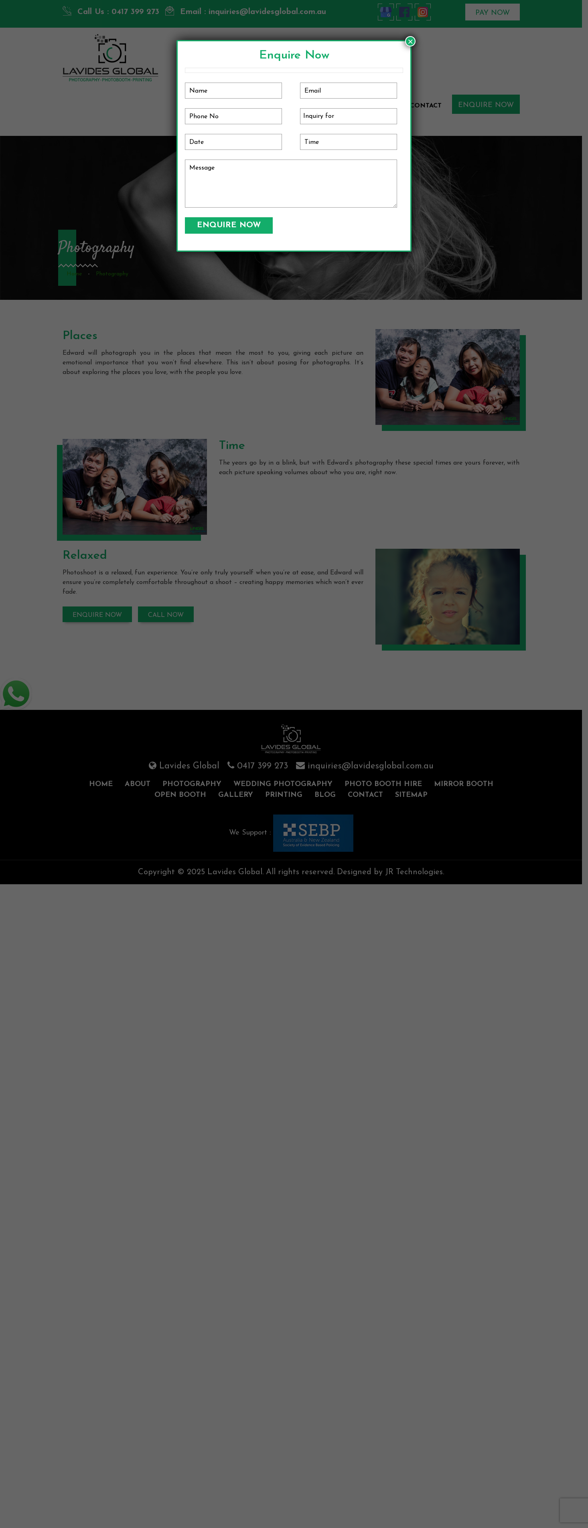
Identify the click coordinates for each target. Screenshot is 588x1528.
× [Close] (410, 41)
